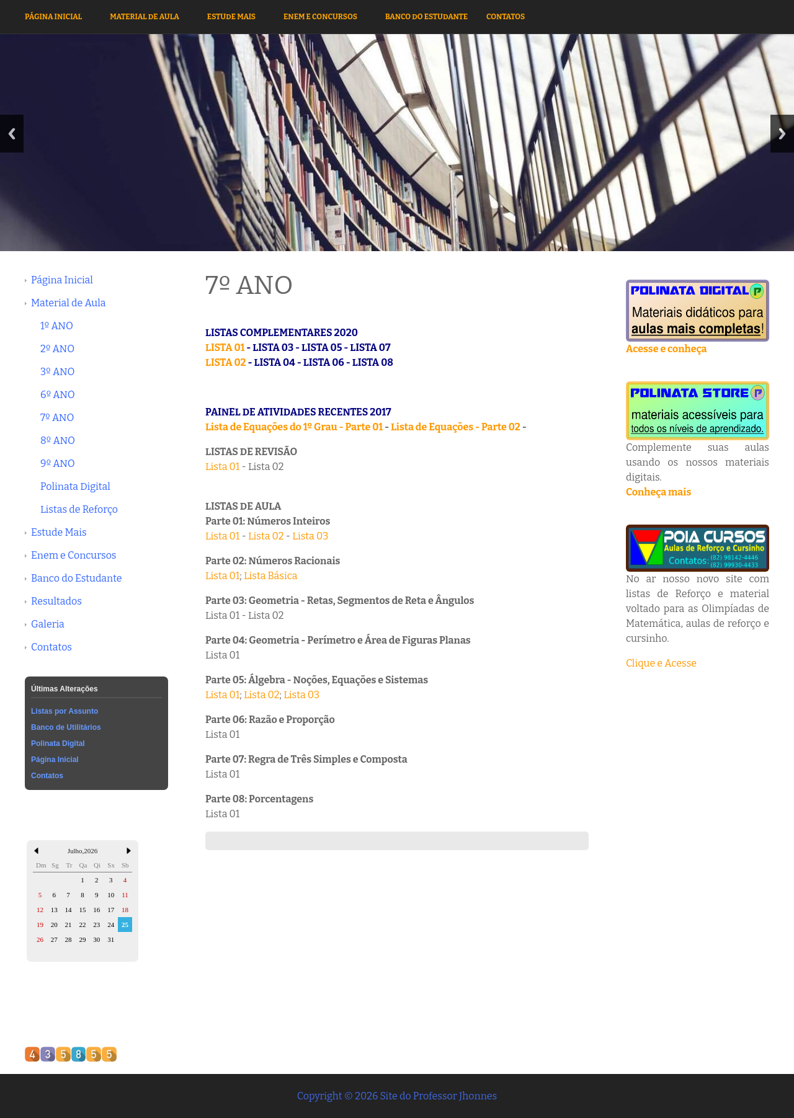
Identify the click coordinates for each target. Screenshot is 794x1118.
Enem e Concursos (320, 16)
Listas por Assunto (64, 711)
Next (782, 134)
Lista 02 (266, 536)
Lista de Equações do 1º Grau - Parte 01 (294, 427)
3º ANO (57, 372)
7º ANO (57, 418)
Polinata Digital (75, 486)
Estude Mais (231, 16)
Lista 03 (310, 536)
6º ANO (57, 395)
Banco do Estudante (426, 16)
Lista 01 (222, 466)
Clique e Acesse (661, 663)
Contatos (505, 16)
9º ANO (57, 463)
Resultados (56, 601)
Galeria (48, 624)
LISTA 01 (224, 347)
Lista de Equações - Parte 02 (455, 427)
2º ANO (57, 349)
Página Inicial (53, 16)
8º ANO (57, 440)
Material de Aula (144, 16)
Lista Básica (270, 576)
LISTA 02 (225, 362)
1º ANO (56, 326)
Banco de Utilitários (66, 727)
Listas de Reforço (79, 509)
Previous (12, 134)
